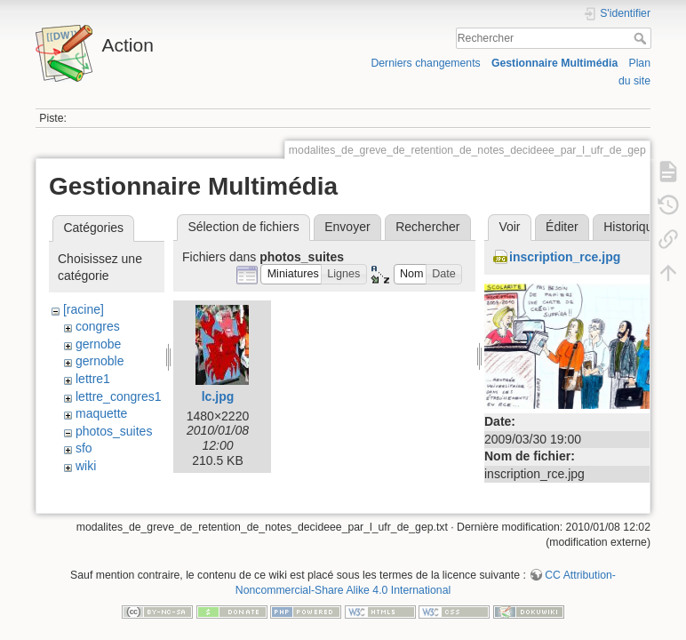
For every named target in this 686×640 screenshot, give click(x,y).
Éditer (562, 227)
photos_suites (114, 431)
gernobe (98, 344)
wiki (86, 466)
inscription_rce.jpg (564, 257)
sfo (84, 448)
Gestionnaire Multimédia (554, 63)
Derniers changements (425, 63)
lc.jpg (218, 396)
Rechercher (642, 38)
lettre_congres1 (119, 396)
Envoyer (347, 227)
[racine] (83, 309)
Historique (631, 227)
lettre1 (93, 379)
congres (98, 326)
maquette (101, 413)
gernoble (100, 361)
